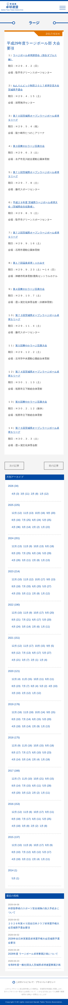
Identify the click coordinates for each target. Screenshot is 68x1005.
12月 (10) (17, 579)
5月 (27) (46, 586)
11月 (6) (27, 812)
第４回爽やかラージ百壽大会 (29, 289)
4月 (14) (16, 759)
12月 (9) (16, 745)
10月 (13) (38, 546)
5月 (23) (46, 752)
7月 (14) (26, 719)
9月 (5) (50, 646)
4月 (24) (16, 626)
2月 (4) (36, 759)
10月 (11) (38, 679)
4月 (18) (16, 726)
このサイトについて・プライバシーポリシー (36, 982)
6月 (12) (36, 852)
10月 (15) (40, 646)
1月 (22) (45, 527)
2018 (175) (14, 737)
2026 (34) (13, 486)
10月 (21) (38, 778)
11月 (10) (27, 778)
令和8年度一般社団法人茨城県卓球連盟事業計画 (34, 965)
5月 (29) (46, 553)
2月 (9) (36, 726)
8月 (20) (16, 553)
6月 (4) (34, 686)
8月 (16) (16, 520)
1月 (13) (45, 560)
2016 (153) (14, 804)
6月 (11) (36, 785)
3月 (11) (25, 494)
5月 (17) (46, 852)
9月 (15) (51, 712)
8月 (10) (16, 719)
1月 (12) (44, 494)
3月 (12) (26, 793)
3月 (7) (25, 660)
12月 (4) (16, 679)
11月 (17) (28, 646)
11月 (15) (27, 679)
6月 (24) (36, 520)
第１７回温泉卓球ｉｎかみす (29, 263)
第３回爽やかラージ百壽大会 (29, 146)
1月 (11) (45, 626)
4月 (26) (16, 560)
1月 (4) (43, 660)
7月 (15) (26, 785)
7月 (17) (26, 752)
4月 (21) (16, 660)
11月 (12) (28, 579)
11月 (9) (27, 546)
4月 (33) (16, 593)
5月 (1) (15, 878)
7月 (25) (26, 520)
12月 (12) (17, 513)
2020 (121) (14, 671)
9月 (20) (51, 513)
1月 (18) (45, 759)
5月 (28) (46, 785)
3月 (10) (16, 693)
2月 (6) (36, 626)
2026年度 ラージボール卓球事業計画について (33, 953)
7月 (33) (26, 586)
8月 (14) (16, 785)
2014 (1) (12, 870)
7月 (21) (26, 619)
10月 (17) (40, 579)
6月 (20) (36, 586)
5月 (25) (46, 520)
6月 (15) (36, 719)
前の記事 (54, 465)
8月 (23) (16, 686)
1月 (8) (43, 826)
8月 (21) (16, 619)
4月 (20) (16, 793)
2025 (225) (14, 505)
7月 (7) (25, 686)
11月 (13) (28, 513)
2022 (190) (14, 604)
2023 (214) (14, 571)
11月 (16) (27, 745)
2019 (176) (14, 704)
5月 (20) (46, 619)
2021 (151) (14, 638)
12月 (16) (17, 712)
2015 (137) (14, 837)
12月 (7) (16, 778)
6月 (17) (36, 619)
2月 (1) (34, 660)
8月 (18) (16, 586)
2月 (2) (36, 527)
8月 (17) (16, 752)
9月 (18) (49, 546)
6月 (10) (36, 752)
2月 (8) (34, 494)
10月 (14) (40, 712)
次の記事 (14, 465)
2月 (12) (26, 693)
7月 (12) (26, 852)
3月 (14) (26, 527)
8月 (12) (16, 653)
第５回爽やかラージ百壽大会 (31, 345)
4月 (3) (15, 494)
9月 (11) (49, 679)
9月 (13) (51, 579)
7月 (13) (26, 653)
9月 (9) (49, 845)
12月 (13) (17, 546)
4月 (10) (53, 686)
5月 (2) (43, 686)
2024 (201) (14, 538)
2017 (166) (14, 770)
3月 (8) (25, 826)
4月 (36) (16, 527)
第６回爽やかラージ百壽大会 (31, 402)
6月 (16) (36, 553)
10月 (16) (40, 513)
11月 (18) (28, 712)
